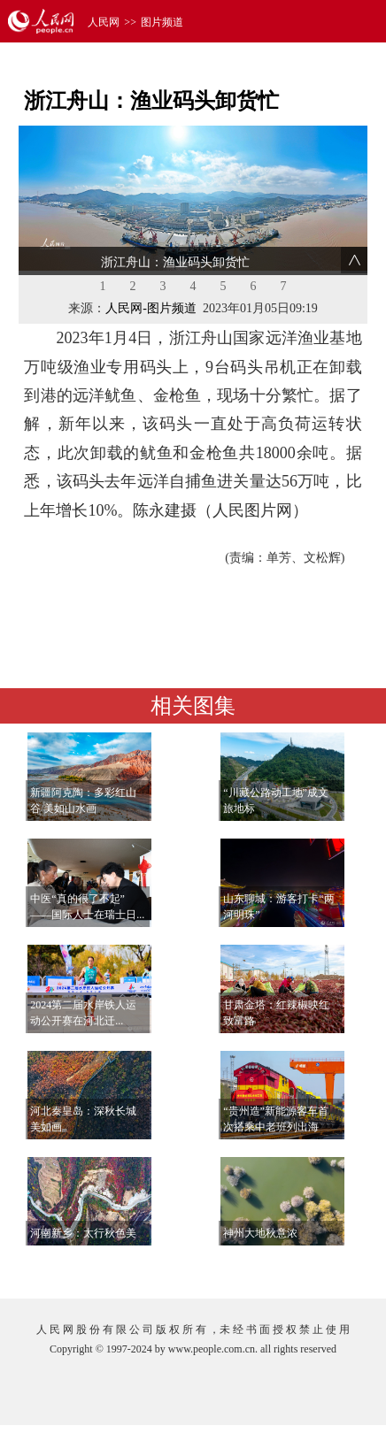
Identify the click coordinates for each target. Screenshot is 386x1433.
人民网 (104, 22)
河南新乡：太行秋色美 (83, 1233)
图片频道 (162, 22)
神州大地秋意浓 (260, 1233)
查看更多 (316, 1267)
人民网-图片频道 (151, 308)
